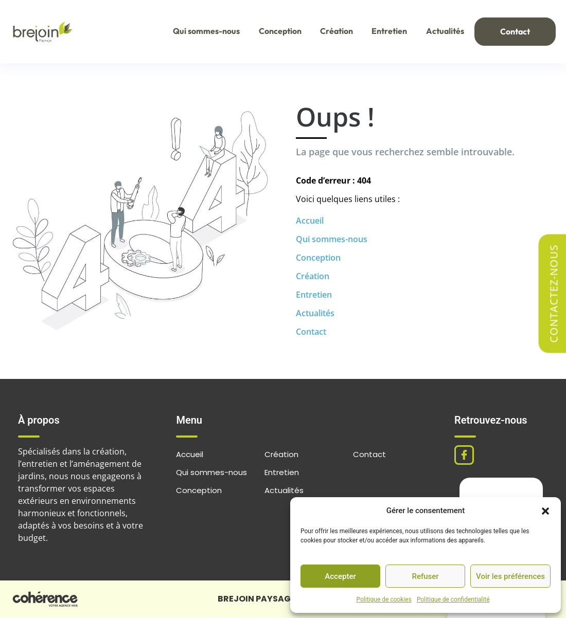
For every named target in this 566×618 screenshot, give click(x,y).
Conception (274, 31)
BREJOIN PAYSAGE (256, 599)
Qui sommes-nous (200, 31)
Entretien (385, 31)
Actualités (441, 31)
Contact (514, 32)
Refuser (425, 576)
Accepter (340, 576)
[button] (545, 510)
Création (332, 31)
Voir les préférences (510, 576)
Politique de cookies (384, 599)
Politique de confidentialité (453, 599)
